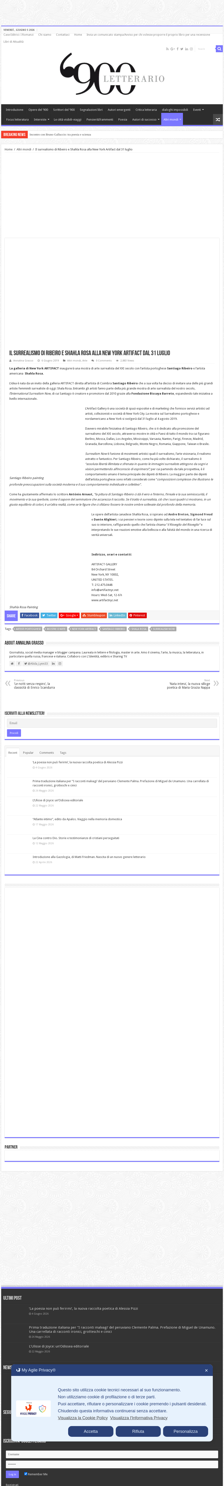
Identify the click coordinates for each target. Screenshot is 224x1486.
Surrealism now (164, 613)
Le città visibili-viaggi (67, 119)
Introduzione (14, 109)
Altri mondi (171, 119)
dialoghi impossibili (175, 109)
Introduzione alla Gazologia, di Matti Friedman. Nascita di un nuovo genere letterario (89, 841)
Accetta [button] (91, 1431)
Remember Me (36, 1459)
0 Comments (104, 360)
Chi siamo (44, 34)
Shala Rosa (139, 613)
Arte (84, 360)
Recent (12, 737)
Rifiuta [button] (138, 1431)
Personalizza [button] (186, 1431)
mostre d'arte (56, 613)
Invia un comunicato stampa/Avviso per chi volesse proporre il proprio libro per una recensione (148, 34)
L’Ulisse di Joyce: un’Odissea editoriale (58, 785)
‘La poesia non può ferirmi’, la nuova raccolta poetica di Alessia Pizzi (78, 747)
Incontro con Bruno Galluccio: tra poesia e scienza (60, 134)
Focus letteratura (17, 119)
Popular (28, 737)
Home (78, 34)
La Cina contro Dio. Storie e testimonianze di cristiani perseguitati (76, 822)
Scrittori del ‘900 (64, 109)
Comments (46, 737)
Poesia (122, 119)
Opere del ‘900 (38, 109)
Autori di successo (144, 119)
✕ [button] (206, 1370)
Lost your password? (20, 1477)
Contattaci (63, 34)
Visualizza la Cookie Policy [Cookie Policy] (83, 1418)
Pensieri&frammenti (100, 119)
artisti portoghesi (28, 613)
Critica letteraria (146, 109)
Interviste (40, 119)
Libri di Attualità (14, 41)
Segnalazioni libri (91, 109)
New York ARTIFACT (84, 613)
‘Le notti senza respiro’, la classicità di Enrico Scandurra (38, 668)
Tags (63, 737)
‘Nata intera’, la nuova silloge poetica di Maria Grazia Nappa (186, 668)
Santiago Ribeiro (113, 613)
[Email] (112, 707)
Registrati (12, 1469)
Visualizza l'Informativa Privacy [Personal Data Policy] (139, 1418)
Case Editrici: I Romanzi (19, 34)
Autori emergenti (119, 109)
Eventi (197, 109)
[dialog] (112, 1402)
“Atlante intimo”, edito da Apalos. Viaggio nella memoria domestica (77, 803)
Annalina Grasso (23, 360)
